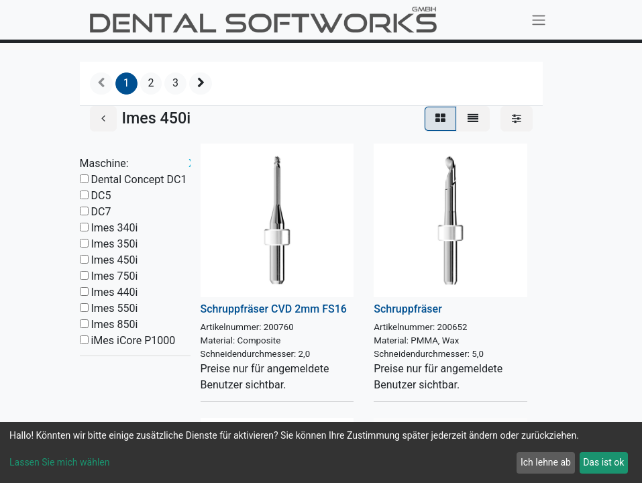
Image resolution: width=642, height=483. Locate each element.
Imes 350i (114, 243)
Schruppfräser (408, 309)
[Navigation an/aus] (539, 19)
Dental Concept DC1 (138, 179)
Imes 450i (114, 260)
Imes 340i (114, 227)
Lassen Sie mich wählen (59, 462)
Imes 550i (114, 308)
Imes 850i (114, 324)
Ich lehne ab (546, 462)
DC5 (101, 195)
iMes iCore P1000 (133, 340)
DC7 (101, 211)
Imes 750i (114, 276)
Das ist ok (603, 462)
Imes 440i (114, 292)
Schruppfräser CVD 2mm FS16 (274, 309)
